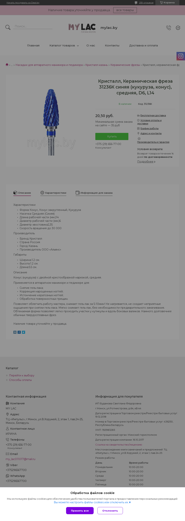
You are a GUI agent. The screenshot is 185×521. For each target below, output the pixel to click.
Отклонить (110, 510)
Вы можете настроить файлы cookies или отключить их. (91, 502)
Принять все (80, 510)
